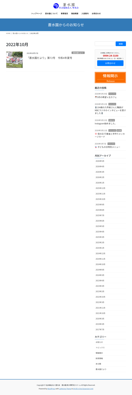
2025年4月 (100, 231)
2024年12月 (100, 253)
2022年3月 (100, 302)
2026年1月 (100, 182)
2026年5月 (100, 161)
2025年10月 (100, 199)
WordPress (51, 389)
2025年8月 (100, 210)
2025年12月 (100, 188)
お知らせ (111, 120)
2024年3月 (100, 275)
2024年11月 (100, 259)
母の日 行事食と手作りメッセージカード (110, 135)
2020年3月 (100, 318)
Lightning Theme (65, 389)
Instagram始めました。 (106, 123)
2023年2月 (100, 291)
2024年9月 (100, 269)
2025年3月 (100, 237)
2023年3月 (100, 286)
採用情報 (99, 358)
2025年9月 (100, 204)
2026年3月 (100, 172)
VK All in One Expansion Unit (83, 389)
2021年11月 (100, 307)
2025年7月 (100, 215)
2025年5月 (100, 226)
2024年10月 (100, 264)
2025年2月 (100, 242)
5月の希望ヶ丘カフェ (106, 97)
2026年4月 (100, 166)
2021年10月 (100, 313)
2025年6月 (100, 220)
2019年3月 (100, 324)
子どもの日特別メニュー (107, 146)
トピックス (112, 94)
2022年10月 (100, 296)
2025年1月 (100, 248)
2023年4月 (100, 280)
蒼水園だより (78, 53)
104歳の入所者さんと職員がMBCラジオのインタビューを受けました (110, 110)
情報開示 (99, 353)
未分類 (119, 130)
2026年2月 (100, 177)
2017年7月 (100, 329)
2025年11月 (100, 193)
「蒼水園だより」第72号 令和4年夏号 (49, 58)
